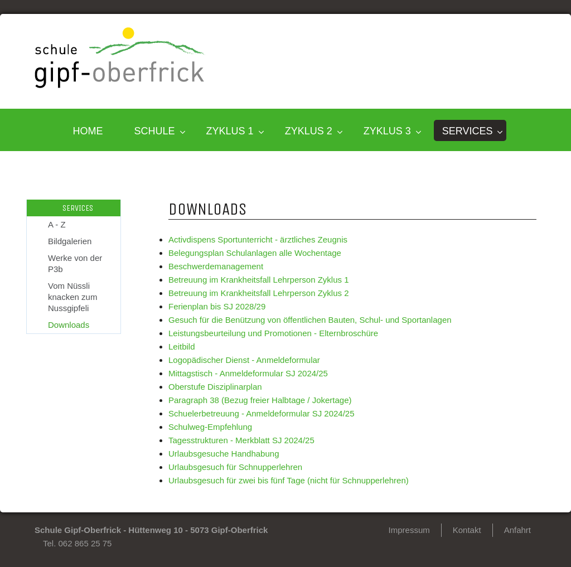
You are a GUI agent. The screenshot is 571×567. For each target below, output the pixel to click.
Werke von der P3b (75, 263)
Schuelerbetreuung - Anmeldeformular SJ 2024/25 (261, 413)
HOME (88, 131)
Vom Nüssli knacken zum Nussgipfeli (72, 297)
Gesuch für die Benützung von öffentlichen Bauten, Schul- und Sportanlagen (310, 319)
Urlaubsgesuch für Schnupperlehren (235, 467)
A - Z (57, 224)
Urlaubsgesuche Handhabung (223, 453)
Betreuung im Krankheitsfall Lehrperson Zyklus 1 (258, 279)
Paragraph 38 (193, 400)
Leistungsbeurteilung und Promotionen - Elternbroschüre (273, 333)
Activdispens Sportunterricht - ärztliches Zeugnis (257, 239)
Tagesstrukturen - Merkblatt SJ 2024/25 (241, 440)
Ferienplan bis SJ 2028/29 (216, 306)
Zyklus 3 (387, 131)
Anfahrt (517, 530)
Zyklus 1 (230, 131)
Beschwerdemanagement (215, 266)
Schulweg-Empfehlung (210, 427)
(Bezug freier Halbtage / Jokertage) (285, 400)
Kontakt (467, 530)
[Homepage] (120, 85)
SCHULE (154, 131)
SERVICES (467, 131)
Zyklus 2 (308, 131)
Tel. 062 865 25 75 (77, 543)
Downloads (68, 324)
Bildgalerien (69, 241)
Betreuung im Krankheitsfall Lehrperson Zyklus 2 (258, 293)
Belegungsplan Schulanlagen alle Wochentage (254, 253)
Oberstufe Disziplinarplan (215, 386)
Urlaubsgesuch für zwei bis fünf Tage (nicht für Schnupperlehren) (288, 480)
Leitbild (181, 346)
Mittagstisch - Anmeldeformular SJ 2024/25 (248, 373)
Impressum (409, 530)
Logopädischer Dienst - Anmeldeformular (244, 360)
